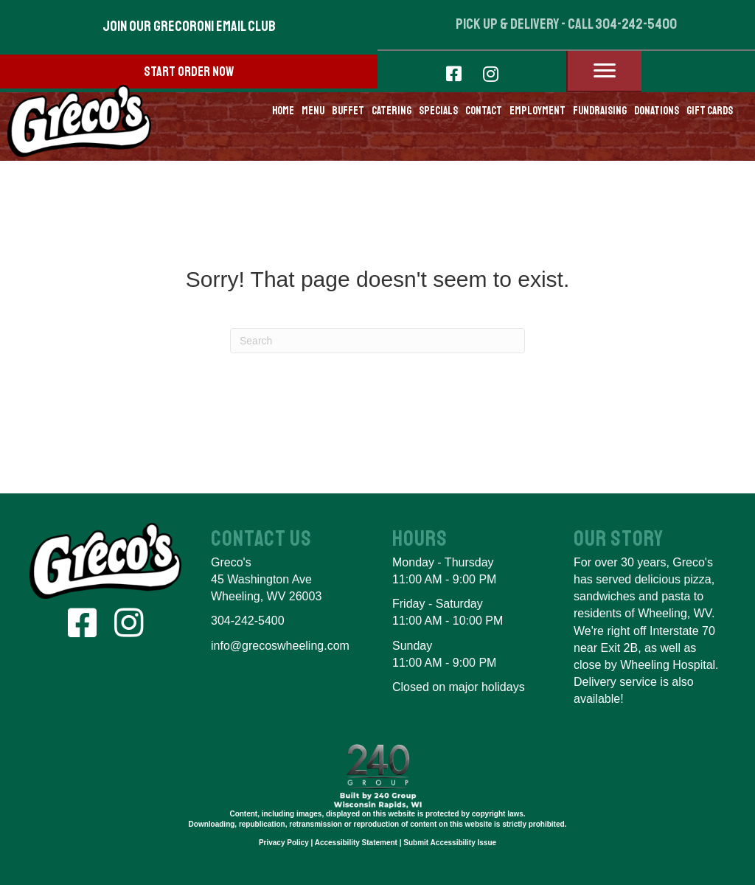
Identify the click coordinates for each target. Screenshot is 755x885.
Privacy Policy (284, 843)
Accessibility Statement (356, 843)
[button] (189, 26)
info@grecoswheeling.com (280, 645)
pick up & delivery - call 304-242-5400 (566, 24)
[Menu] (605, 70)
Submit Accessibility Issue (449, 843)
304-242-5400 (248, 620)
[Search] (377, 340)
